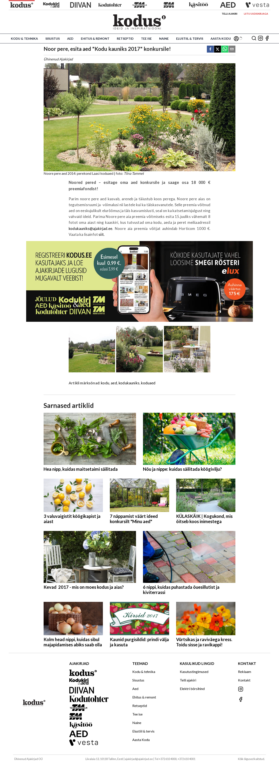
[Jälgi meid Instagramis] (260, 38)
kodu (105, 383)
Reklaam (244, 671)
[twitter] (217, 49)
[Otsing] (254, 38)
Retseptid (125, 38)
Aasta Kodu (221, 38)
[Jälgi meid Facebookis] (267, 38)
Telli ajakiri (229, 13)
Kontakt (244, 680)
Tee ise (146, 38)
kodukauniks (129, 383)
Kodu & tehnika (24, 38)
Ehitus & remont (95, 38)
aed (114, 383)
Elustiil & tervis (189, 38)
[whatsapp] (224, 49)
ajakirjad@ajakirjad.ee (139, 759)
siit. (102, 234)
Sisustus (52, 38)
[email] (231, 49)
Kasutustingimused (194, 671)
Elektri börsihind (192, 688)
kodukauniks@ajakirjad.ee (90, 228)
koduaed (148, 383)
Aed (70, 38)
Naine (164, 38)
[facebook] (210, 49)
